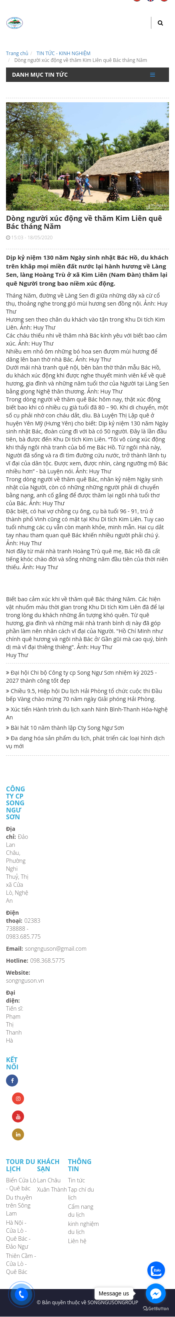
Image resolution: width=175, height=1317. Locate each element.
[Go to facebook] (156, 1293)
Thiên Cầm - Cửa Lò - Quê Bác (21, 1263)
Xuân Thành (52, 1189)
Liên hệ (77, 1241)
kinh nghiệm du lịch (83, 1228)
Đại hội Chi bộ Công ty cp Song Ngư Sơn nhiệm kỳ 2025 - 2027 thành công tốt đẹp (81, 676)
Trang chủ (17, 53)
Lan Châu (48, 1180)
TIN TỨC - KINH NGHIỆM (63, 53)
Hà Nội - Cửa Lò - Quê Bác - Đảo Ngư (18, 1234)
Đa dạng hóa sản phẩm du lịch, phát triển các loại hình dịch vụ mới (85, 742)
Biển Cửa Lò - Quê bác (21, 1184)
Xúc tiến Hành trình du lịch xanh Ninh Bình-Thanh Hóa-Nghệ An (87, 713)
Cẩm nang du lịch (80, 1210)
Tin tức (76, 1180)
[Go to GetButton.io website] (156, 1308)
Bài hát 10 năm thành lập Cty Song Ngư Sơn (65, 727)
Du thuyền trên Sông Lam (19, 1205)
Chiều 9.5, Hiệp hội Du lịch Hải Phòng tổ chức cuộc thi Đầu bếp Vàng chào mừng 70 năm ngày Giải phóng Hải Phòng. (84, 695)
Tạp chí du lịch (81, 1193)
